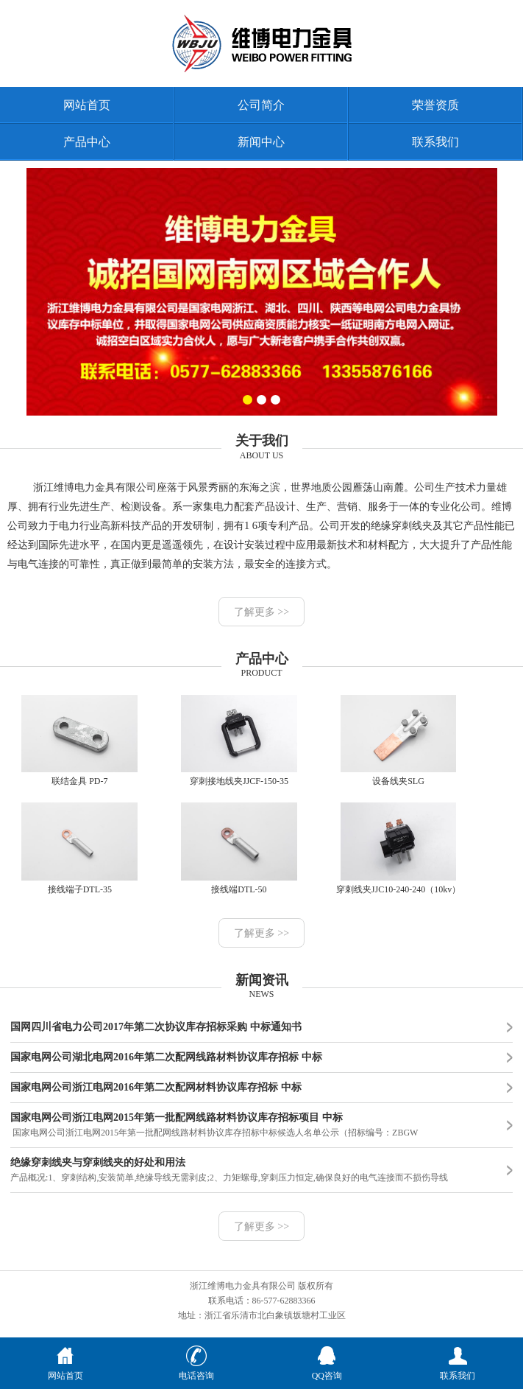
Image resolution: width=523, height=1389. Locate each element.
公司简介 (261, 105)
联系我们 (435, 142)
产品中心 (86, 142)
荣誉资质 (435, 105)
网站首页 (86, 105)
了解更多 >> (261, 611)
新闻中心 (261, 142)
